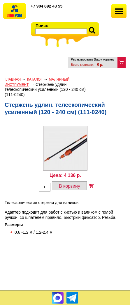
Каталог (35, 79)
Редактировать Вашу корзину (93, 59)
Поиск (42, 25)
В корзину (69, 186)
